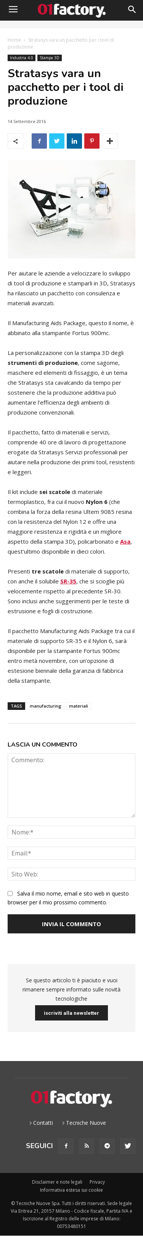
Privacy (97, 1182)
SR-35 (68, 581)
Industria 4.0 (21, 58)
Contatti (43, 1122)
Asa (125, 541)
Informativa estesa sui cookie (71, 1190)
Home (14, 40)
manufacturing (45, 706)
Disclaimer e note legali (57, 1182)
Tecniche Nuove (86, 1122)
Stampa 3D (49, 58)
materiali (78, 706)
